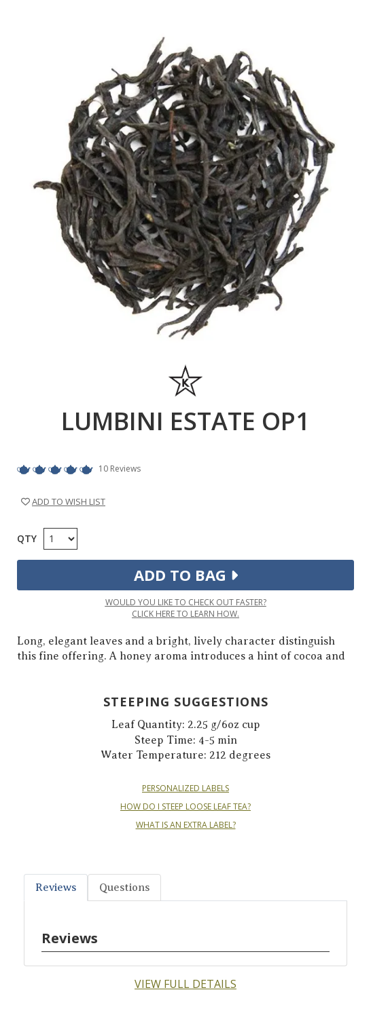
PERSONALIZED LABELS (185, 788)
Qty (27, 538)
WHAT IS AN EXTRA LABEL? (186, 825)
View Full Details (185, 983)
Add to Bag (186, 575)
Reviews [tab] (55, 887)
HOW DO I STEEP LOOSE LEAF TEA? (185, 806)
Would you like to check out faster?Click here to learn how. (185, 608)
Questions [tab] (124, 887)
